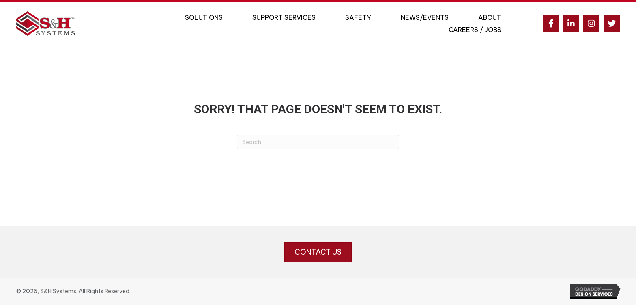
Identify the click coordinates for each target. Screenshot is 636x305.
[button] (551, 23)
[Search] (318, 142)
